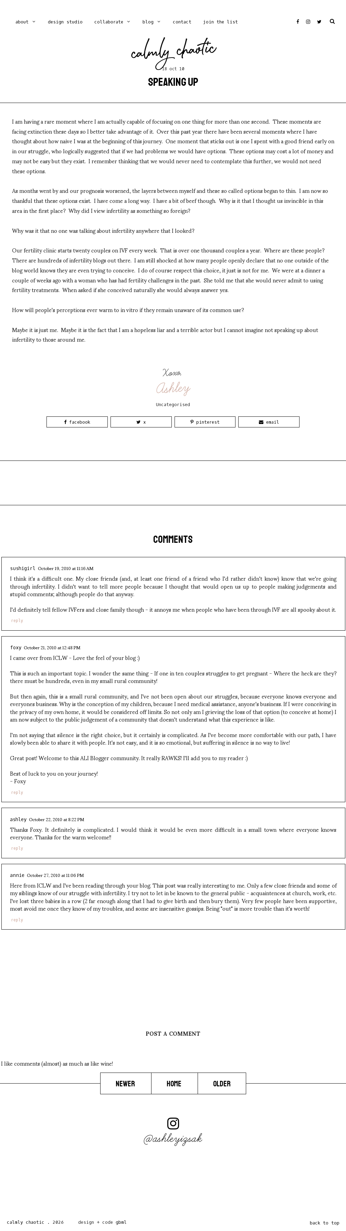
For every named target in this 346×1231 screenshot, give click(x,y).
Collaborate (108, 22)
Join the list (220, 22)
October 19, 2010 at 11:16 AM (65, 568)
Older (222, 1084)
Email (269, 422)
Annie (17, 875)
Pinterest (205, 422)
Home (174, 1084)
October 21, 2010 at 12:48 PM (52, 647)
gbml (121, 1222)
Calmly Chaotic (173, 52)
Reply (17, 620)
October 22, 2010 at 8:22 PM (56, 819)
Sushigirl (22, 568)
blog (148, 22)
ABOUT (22, 22)
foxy (15, 647)
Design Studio (65, 22)
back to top (324, 1223)
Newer (126, 1084)
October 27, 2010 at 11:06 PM (55, 874)
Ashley (173, 388)
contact (182, 22)
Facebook (77, 422)
